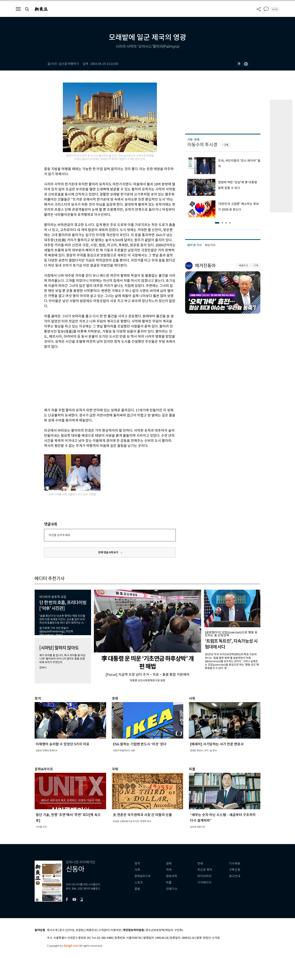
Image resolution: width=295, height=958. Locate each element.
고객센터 (103, 930)
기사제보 (234, 863)
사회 (137, 870)
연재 (200, 863)
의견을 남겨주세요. (60, 535)
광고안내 (234, 876)
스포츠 (139, 882)
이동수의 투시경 (202, 145)
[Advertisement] (100, 377)
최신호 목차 (204, 870)
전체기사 (171, 889)
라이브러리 (204, 876)
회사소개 (52, 930)
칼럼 (137, 889)
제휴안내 (91, 930)
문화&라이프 (143, 876)
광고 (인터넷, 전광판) (71, 930)
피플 (169, 882)
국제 (169, 870)
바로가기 (243, 265)
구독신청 (234, 870)
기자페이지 (204, 882)
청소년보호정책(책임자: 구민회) (164, 930)
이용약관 (116, 930)
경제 (169, 863)
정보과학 (171, 876)
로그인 (275, 9)
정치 (137, 863)
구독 (226, 145)
